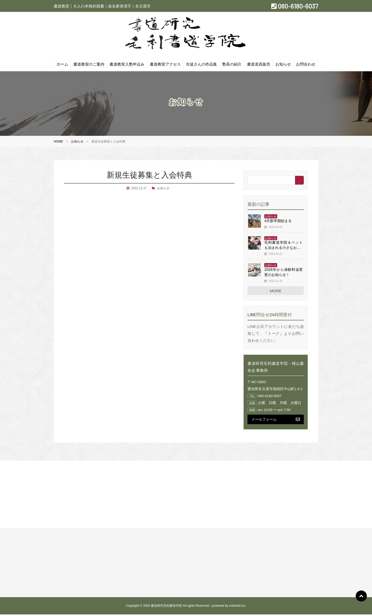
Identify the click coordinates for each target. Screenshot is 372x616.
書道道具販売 (258, 66)
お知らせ (283, 66)
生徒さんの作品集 (201, 66)
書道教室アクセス (165, 66)
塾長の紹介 (232, 66)
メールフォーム (275, 420)
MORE (276, 292)
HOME (58, 143)
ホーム (62, 66)
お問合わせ (305, 66)
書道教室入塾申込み (127, 66)
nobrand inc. (237, 607)
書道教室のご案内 (88, 66)
